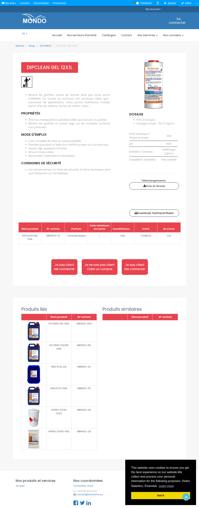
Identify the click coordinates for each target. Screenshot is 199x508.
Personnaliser (41, 3)
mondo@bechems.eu (89, 494)
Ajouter (170, 3)
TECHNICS (45, 46)
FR (24, 33)
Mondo (20, 46)
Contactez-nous (83, 486)
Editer (186, 3)
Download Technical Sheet (154, 213)
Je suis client (64, 267)
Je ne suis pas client (99, 267)
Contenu (25, 3)
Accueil (20, 486)
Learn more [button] (166, 486)
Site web (9, 3)
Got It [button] (160, 495)
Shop (32, 46)
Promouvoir (59, 3)
